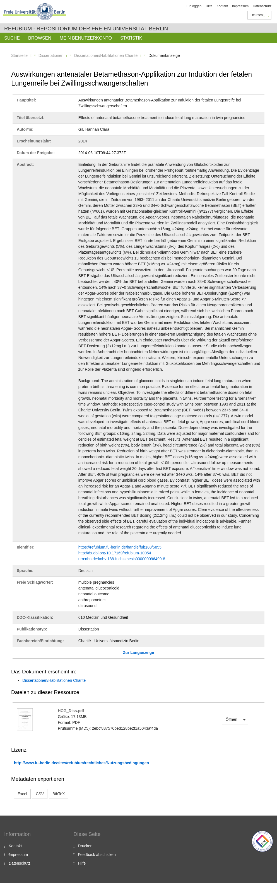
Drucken (85, 846)
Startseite (19, 55)
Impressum (240, 6)
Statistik (131, 38)
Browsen (39, 38)
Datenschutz (262, 6)
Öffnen (231, 719)
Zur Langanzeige (138, 652)
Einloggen (194, 6)
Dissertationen (51, 55)
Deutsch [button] (259, 15)
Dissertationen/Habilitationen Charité (106, 55)
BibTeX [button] (58, 794)
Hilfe (209, 6)
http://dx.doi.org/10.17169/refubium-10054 (114, 553)
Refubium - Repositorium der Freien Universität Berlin (86, 28)
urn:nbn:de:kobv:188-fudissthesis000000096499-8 (121, 559)
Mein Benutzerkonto (86, 38)
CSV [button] (40, 794)
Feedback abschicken (96, 854)
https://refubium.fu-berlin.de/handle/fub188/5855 (120, 547)
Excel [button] (22, 794)
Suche (12, 38)
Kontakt (222, 6)
